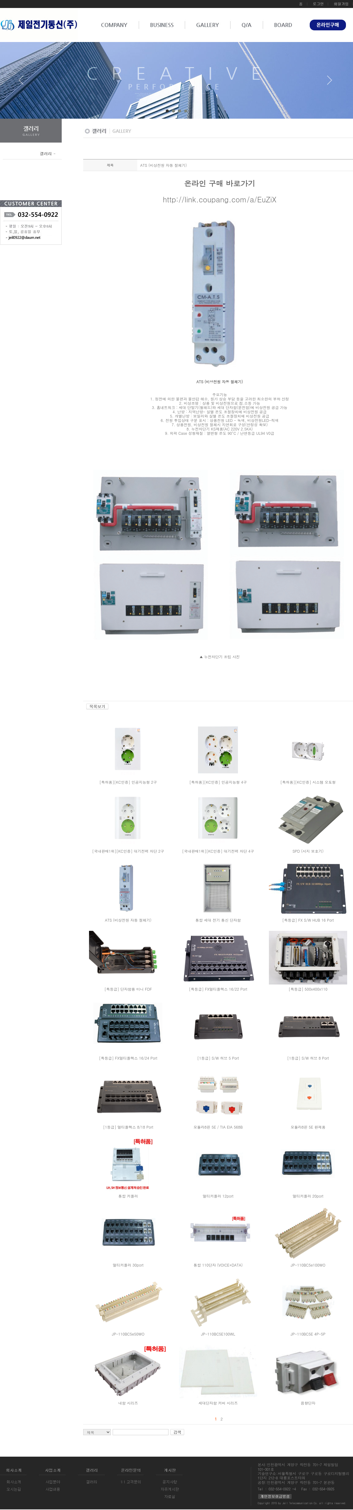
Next (330, 82)
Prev (23, 82)
